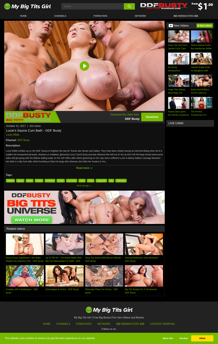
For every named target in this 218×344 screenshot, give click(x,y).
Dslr (111, 181)
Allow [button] (202, 338)
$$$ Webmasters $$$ (130, 324)
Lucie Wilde (12, 134)
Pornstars (100, 16)
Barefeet (10, 181)
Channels (63, 324)
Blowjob (39, 181)
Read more (84, 168)
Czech (90, 181)
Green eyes (121, 181)
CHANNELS (60, 16)
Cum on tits (72, 181)
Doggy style (101, 181)
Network (140, 16)
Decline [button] (184, 338)
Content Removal (162, 324)
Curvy (82, 181)
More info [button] (168, 338)
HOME (23, 16)
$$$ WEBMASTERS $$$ (185, 16)
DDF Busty (23, 140)
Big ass (20, 181)
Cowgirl (60, 181)
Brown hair (50, 181)
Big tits (29, 181)
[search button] (129, 6)
